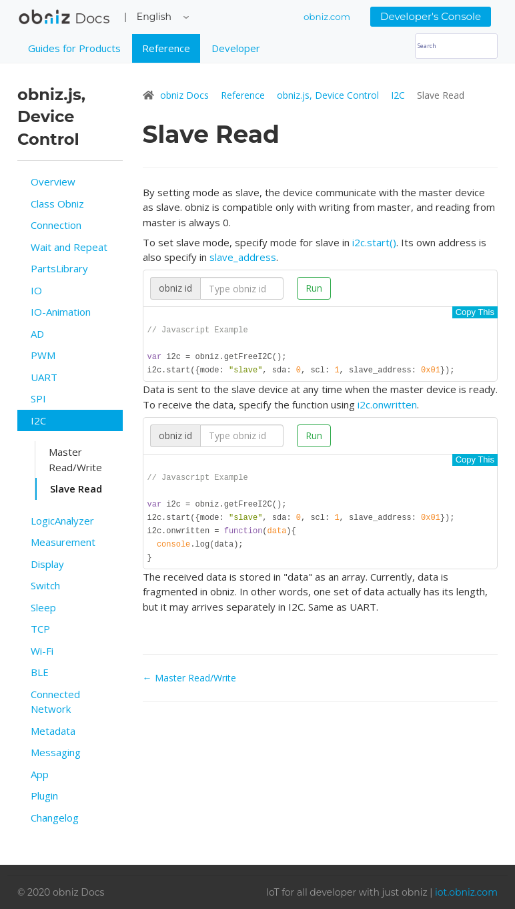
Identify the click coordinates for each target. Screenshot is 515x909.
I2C (38, 420)
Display (47, 564)
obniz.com (327, 16)
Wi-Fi (42, 650)
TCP (40, 628)
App (40, 774)
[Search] (456, 46)
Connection (56, 225)
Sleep (43, 607)
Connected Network (55, 701)
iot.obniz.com (466, 892)
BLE (40, 672)
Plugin (44, 795)
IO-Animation (61, 311)
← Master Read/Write (189, 685)
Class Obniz (57, 203)
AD (37, 333)
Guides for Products (74, 48)
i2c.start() (374, 242)
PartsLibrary (59, 268)
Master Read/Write (75, 459)
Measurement (63, 542)
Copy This (475, 312)
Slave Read (76, 488)
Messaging (56, 752)
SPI (38, 398)
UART (44, 377)
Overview (53, 181)
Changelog (55, 817)
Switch (45, 585)
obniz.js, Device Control (329, 95)
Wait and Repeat (69, 247)
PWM (43, 355)
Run (314, 288)
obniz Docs (64, 20)
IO (36, 290)
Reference (166, 48)
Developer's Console (430, 16)
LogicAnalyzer (62, 520)
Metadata (53, 730)
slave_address (242, 257)
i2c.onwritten (387, 407)
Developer (235, 48)
